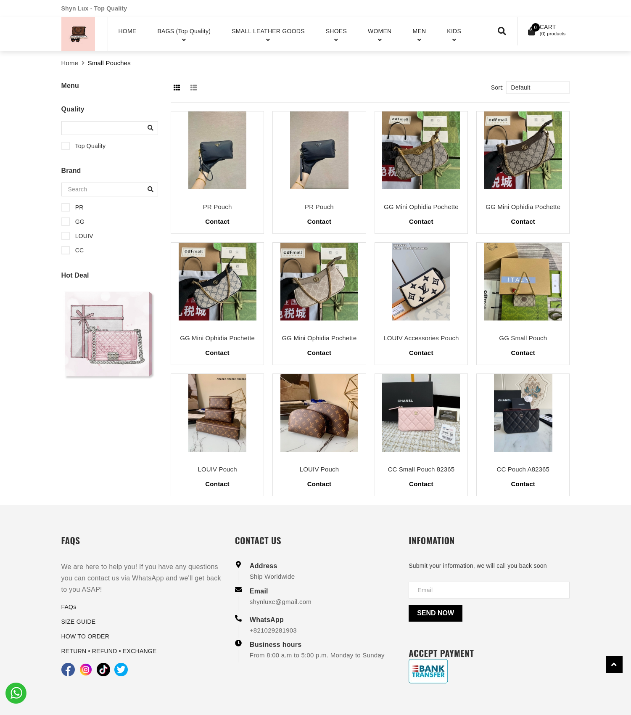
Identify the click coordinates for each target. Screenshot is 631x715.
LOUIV (83, 236)
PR (79, 207)
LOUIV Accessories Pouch (421, 338)
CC (79, 250)
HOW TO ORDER (85, 636)
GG (79, 221)
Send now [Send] (435, 613)
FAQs (69, 607)
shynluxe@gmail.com (281, 601)
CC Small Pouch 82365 (421, 469)
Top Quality (90, 146)
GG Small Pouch (523, 338)
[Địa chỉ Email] (489, 590)
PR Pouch (217, 206)
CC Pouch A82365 (522, 469)
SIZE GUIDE (78, 621)
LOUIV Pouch (217, 469)
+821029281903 (273, 630)
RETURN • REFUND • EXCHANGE (109, 651)
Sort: (497, 87)
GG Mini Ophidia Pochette (421, 206)
